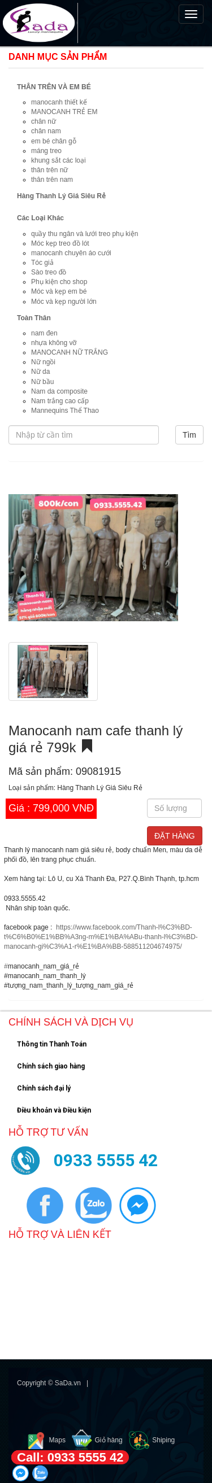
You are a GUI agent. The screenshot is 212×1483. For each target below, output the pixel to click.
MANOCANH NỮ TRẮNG (69, 352)
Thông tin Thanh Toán (51, 1044)
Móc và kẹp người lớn (64, 302)
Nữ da (40, 372)
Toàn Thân (34, 318)
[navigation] (106, 23)
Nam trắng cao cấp (60, 401)
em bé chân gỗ (53, 141)
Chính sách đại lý (44, 1088)
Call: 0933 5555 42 (70, 1457)
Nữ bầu (42, 382)
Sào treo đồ (48, 272)
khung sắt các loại (58, 160)
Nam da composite (59, 391)
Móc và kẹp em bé (58, 291)
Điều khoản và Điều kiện (54, 1110)
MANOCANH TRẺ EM (64, 112)
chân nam (46, 131)
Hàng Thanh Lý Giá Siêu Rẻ (61, 196)
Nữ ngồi (43, 362)
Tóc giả (42, 263)
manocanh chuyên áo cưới (71, 253)
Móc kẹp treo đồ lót (60, 243)
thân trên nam (52, 180)
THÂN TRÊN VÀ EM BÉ (54, 87)
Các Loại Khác (40, 218)
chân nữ (43, 121)
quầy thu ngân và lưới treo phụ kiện (84, 234)
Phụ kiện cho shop (59, 282)
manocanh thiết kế (59, 102)
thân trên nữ (49, 170)
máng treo (46, 151)
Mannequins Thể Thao (65, 411)
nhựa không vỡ (53, 343)
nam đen (44, 333)
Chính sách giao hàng (51, 1066)
